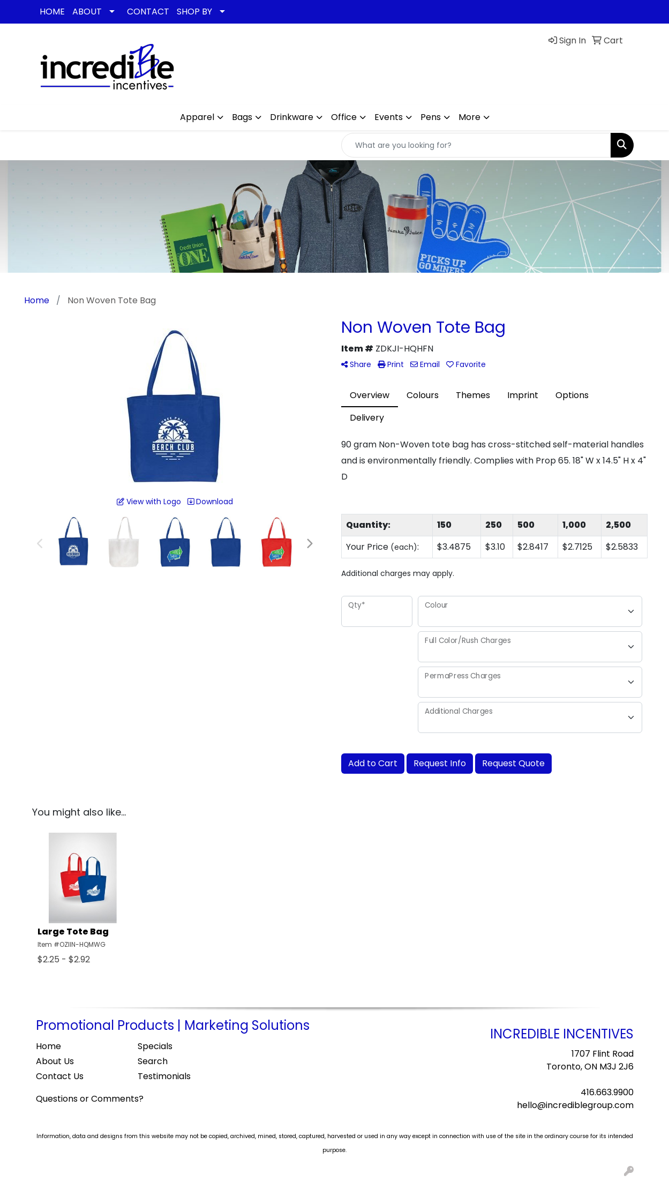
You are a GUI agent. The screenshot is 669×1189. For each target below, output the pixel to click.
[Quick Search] (476, 145)
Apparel (197, 117)
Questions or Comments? (90, 1099)
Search (153, 1061)
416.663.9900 (607, 1092)
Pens (430, 117)
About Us (55, 1061)
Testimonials (164, 1076)
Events (388, 117)
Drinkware (291, 117)
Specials (155, 1046)
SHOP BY (194, 11)
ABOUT (87, 11)
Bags (242, 117)
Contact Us (60, 1076)
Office (344, 117)
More (469, 117)
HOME (52, 11)
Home (48, 1046)
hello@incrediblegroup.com (575, 1105)
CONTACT (148, 11)
